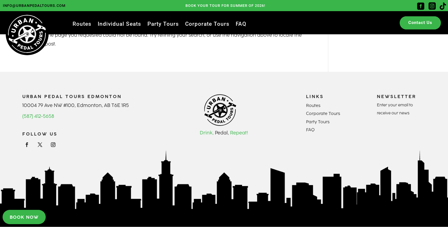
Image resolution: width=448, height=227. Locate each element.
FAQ (241, 24)
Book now (24, 217)
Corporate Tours (207, 24)
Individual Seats (119, 24)
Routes (82, 24)
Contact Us (420, 22)
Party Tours (163, 24)
